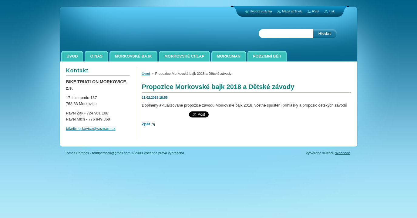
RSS (315, 11)
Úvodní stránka (261, 11)
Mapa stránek (292, 11)
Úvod (146, 73)
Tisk (332, 11)
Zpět (146, 124)
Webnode (342, 153)
